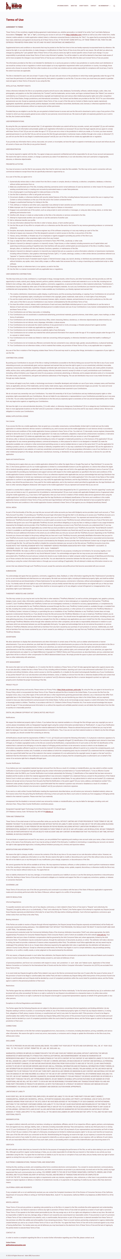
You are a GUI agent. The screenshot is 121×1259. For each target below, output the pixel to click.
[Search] (114, 6)
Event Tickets (83, 5)
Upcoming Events (62, 5)
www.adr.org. (101, 935)
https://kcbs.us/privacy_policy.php (69, 690)
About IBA (74, 5)
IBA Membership (105, 6)
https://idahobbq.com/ (74, 35)
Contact (93, 5)
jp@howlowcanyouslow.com (16, 1245)
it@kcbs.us (49, 812)
